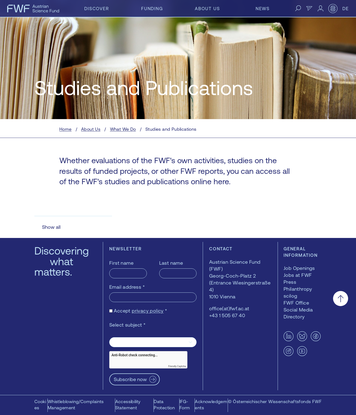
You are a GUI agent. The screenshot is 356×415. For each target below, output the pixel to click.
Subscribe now (130, 379)
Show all (51, 227)
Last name (171, 263)
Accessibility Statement (128, 404)
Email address (127, 287)
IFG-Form (184, 404)
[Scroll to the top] (341, 298)
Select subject (127, 325)
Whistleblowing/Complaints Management (76, 404)
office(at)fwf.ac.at (229, 308)
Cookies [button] (40, 404)
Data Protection (164, 404)
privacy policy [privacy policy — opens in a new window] (148, 310)
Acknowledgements (211, 404)
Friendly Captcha (177, 366)
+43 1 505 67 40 (227, 315)
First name (121, 263)
